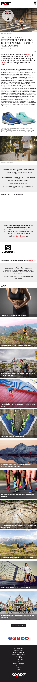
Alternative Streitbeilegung (18, 663)
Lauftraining (18, 37)
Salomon (28, 54)
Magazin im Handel (18, 650)
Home (2, 37)
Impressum (18, 667)
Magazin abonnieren (18, 648)
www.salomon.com (31, 260)
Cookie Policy (18, 656)
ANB (18, 662)
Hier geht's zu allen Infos (18, 236)
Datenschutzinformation (18, 652)
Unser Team (18, 665)
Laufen (8, 37)
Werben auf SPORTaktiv (18, 658)
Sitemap (18, 669)
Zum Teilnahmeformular (18, 183)
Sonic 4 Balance (9, 69)
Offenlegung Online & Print (18, 660)
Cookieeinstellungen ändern (18, 654)
